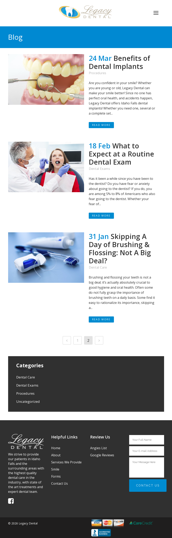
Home (55, 448)
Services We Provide (66, 462)
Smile (55, 469)
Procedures (97, 73)
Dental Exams (99, 168)
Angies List (98, 448)
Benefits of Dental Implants (119, 62)
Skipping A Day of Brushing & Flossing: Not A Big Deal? (120, 248)
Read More (101, 125)
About (56, 455)
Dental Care (98, 267)
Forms (56, 476)
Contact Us (59, 483)
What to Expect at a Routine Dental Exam (121, 154)
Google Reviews (102, 455)
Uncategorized (28, 401)
